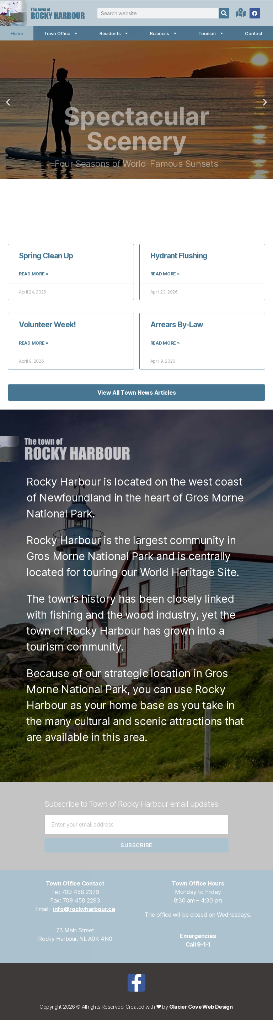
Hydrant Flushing (179, 255)
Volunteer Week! (47, 324)
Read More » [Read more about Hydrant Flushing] (165, 273)
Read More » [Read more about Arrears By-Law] (165, 343)
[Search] (224, 13)
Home (17, 33)
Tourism (211, 33)
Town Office (61, 33)
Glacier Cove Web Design (201, 1006)
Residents (114, 33)
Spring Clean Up (46, 255)
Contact (253, 33)
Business (163, 33)
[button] (8, 102)
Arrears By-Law (176, 324)
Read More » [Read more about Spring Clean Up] (33, 273)
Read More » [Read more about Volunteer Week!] (33, 343)
